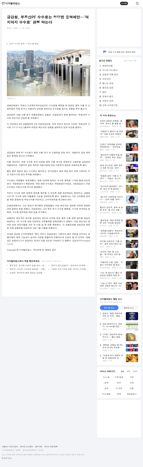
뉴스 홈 (106, 377)
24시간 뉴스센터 (26, 446)
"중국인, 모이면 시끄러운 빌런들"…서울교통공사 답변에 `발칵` (28, 269)
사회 (132, 377)
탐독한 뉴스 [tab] (129, 307)
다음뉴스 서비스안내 (10, 446)
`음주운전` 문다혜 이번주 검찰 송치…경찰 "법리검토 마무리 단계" (28, 265)
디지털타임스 (12, 3)
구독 (124, 3)
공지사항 (38, 446)
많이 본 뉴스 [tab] (109, 307)
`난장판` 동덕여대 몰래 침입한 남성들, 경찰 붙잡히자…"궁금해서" (28, 272)
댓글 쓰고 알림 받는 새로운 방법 (119, 52)
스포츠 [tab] (135, 371)
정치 (119, 382)
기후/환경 (119, 377)
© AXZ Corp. (7, 458)
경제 (106, 382)
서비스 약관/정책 (51, 446)
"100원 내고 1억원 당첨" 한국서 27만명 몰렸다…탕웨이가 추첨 (70, 269)
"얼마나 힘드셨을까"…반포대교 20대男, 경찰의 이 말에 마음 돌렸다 (70, 265)
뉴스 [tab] (122, 371)
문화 (106, 388)
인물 (132, 388)
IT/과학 (119, 388)
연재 (119, 394)
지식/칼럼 (106, 394)
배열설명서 (132, 394)
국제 (132, 382)
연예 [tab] (128, 371)
